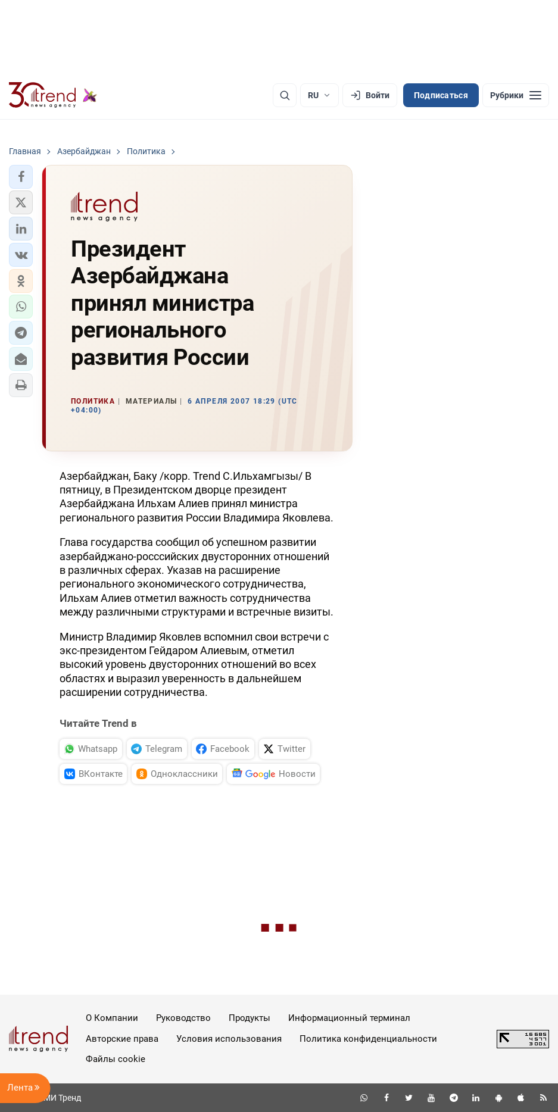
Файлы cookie (115, 1059)
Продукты (249, 1018)
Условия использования (229, 1038)
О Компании (112, 1018)
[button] (21, 176)
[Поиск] (285, 95)
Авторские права (122, 1038)
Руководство (183, 1018)
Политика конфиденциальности (368, 1038)
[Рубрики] (515, 95)
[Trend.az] (53, 95)
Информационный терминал (349, 1018)
